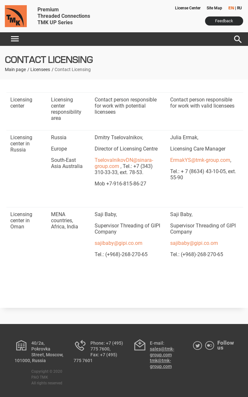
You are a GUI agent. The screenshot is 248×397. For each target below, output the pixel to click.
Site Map (214, 8)
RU (239, 8)
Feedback (224, 20)
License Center (188, 8)
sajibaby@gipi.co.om (118, 243)
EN (231, 8)
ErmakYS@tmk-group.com (200, 160)
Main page (15, 69)
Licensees (40, 69)
